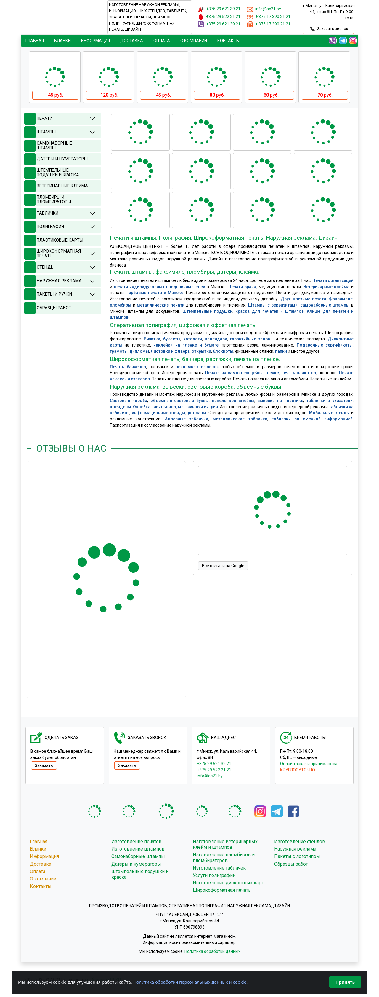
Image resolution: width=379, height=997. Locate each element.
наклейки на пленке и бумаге (186, 345)
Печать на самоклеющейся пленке (242, 372)
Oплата (161, 40)
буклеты (171, 338)
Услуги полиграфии (214, 875)
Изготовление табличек (219, 868)
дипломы (139, 351)
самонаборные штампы (325, 305)
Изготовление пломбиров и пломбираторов (224, 857)
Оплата (37, 871)
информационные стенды (158, 412)
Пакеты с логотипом (297, 856)
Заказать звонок (328, 28)
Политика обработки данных (212, 951)
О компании (193, 40)
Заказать (44, 765)
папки (281, 351)
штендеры (120, 406)
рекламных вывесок (197, 366)
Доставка (131, 40)
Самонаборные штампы (138, 856)
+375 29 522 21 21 (214, 770)
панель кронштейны (233, 400)
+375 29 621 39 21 (214, 763)
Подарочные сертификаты (325, 345)
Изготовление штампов (138, 849)
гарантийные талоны (252, 338)
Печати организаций (333, 280)
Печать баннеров (128, 366)
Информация (95, 40)
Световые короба (128, 400)
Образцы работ (291, 864)
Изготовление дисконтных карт (228, 883)
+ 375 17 (272, 16)
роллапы (197, 412)
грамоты (119, 351)
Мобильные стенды (329, 412)
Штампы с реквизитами (273, 305)
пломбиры (120, 305)
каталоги (192, 338)
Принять (345, 982)
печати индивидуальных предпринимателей (159, 286)
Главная (34, 40)
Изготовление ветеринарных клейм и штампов (225, 844)
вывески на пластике (280, 400)
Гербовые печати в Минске (154, 292)
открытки (201, 351)
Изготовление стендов (299, 841)
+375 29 (223, 9)
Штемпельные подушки (207, 311)
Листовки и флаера (170, 351)
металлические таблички (240, 419)
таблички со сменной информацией (312, 419)
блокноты (223, 351)
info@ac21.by (210, 775)
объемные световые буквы (179, 400)
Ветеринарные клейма (326, 286)
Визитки (152, 338)
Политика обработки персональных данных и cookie (189, 982)
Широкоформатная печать (222, 890)
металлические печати (160, 305)
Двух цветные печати (303, 298)
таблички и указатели (329, 400)
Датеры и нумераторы (136, 864)
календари (216, 338)
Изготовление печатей (136, 841)
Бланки (62, 40)
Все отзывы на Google (223, 565)
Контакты (228, 40)
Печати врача (242, 286)
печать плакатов (298, 372)
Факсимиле (341, 298)
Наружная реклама (295, 849)
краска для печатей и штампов (269, 311)
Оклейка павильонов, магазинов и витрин (175, 406)
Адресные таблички (186, 419)
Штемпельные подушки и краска (139, 874)
